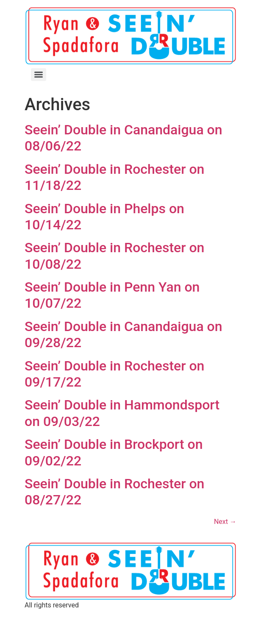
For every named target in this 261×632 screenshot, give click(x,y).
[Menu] (38, 74)
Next (225, 522)
